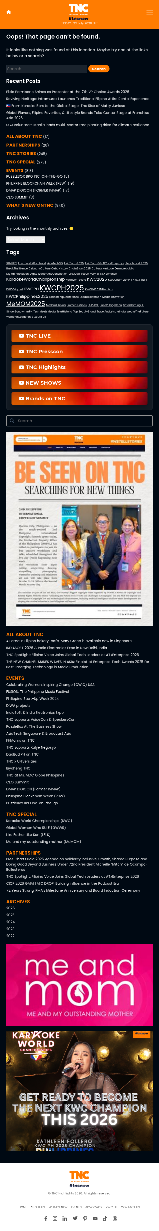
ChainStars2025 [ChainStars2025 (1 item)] (80, 268)
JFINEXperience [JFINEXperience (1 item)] (107, 274)
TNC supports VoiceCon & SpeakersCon (41, 719)
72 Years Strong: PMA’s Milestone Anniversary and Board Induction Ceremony (73, 890)
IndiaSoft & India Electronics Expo (35, 712)
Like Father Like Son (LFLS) (28, 834)
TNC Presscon (41, 352)
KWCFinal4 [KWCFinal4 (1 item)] (140, 280)
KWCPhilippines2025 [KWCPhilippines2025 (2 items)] (27, 296)
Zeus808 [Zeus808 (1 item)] (40, 317)
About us (37, 1207)
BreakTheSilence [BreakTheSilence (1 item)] (17, 268)
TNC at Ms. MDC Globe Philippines (35, 775)
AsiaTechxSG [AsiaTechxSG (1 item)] (93, 263)
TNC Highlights (42, 367)
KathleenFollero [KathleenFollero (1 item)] (76, 280)
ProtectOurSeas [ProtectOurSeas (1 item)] (77, 305)
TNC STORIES (21, 153)
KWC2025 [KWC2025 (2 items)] (97, 279)
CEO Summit (17, 197)
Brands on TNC (42, 399)
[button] (79, 529)
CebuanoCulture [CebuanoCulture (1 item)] (39, 268)
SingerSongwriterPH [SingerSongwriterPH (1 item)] (19, 311)
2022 (10, 935)
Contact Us (130, 1207)
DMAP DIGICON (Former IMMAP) (34, 190)
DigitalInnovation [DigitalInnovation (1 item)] (17, 274)
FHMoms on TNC (20, 740)
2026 (10, 908)
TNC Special (21, 814)
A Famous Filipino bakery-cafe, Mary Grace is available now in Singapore (69, 640)
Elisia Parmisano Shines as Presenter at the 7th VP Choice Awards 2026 (67, 91)
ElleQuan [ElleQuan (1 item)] (74, 274)
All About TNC (24, 136)
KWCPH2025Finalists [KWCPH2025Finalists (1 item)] (99, 289)
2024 (10, 922)
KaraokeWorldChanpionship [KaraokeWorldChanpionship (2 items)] (35, 279)
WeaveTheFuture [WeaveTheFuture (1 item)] (137, 311)
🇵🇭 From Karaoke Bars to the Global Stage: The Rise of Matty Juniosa (65, 105)
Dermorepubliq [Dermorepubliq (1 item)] (124, 268)
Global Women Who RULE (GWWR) (36, 827)
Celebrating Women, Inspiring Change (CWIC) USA (50, 684)
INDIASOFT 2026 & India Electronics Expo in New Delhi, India (56, 647)
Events (15, 678)
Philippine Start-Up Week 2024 (32, 698)
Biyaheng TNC (18, 768)
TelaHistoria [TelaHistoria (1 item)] (64, 311)
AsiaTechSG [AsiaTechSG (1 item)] (55, 263)
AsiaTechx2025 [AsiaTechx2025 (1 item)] (74, 263)
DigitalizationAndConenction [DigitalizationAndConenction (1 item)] (49, 274)
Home (23, 1207)
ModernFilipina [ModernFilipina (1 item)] (56, 305)
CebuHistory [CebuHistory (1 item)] (60, 268)
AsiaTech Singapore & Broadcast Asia (38, 733)
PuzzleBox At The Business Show (34, 726)
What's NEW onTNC (30, 205)
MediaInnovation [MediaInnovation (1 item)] (113, 297)
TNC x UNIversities (21, 761)
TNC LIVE (35, 336)
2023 (10, 928)
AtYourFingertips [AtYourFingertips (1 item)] (113, 263)
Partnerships (23, 853)
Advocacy (93, 1207)
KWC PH (111, 1207)
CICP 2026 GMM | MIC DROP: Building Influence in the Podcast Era (62, 883)
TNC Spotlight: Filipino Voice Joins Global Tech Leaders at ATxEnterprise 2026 (72, 654)
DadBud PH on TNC (22, 754)
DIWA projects (18, 705)
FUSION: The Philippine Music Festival (37, 691)
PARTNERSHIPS (23, 145)
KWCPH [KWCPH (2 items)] (31, 289)
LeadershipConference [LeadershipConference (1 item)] (64, 297)
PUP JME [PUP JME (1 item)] (93, 305)
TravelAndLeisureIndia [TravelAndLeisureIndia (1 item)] (111, 311)
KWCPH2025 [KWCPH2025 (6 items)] (62, 288)
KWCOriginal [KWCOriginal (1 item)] (14, 289)
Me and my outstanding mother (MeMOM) (43, 841)
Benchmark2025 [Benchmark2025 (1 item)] (137, 263)
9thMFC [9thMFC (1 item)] (11, 263)
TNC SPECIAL (21, 162)
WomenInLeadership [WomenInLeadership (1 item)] (19, 317)
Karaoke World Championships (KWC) (39, 820)
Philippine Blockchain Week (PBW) (36, 183)
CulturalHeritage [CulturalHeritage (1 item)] (103, 268)
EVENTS (15, 170)
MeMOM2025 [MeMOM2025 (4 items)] (25, 304)
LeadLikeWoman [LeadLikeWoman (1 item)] (90, 297)
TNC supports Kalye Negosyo (31, 747)
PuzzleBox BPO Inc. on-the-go (34, 176)
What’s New (58, 1207)
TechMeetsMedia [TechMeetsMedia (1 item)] (45, 311)
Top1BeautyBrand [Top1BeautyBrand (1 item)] (84, 311)
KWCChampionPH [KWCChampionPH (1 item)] (120, 280)
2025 (10, 915)
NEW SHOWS (40, 383)
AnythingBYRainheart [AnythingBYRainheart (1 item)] (32, 263)
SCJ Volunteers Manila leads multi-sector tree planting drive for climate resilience (77, 124)
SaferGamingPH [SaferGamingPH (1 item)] (133, 305)
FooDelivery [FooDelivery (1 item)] (88, 274)
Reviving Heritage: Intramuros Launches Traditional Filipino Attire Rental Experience (78, 98)
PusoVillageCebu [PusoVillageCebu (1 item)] (111, 305)
